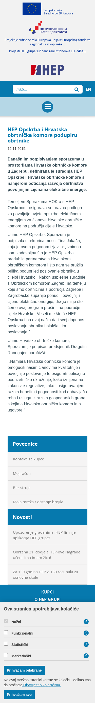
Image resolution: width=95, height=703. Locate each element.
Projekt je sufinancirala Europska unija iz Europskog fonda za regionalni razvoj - (47, 42)
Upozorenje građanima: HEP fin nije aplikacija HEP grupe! (44, 535)
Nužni (16, 622)
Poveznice (25, 443)
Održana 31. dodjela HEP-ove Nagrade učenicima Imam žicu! (46, 554)
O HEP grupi (47, 599)
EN (88, 89)
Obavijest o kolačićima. (41, 684)
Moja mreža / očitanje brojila (38, 501)
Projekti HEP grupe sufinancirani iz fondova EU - (47, 51)
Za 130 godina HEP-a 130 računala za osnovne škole (45, 574)
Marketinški (21, 656)
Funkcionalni (22, 633)
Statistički (19, 644)
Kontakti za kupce (28, 458)
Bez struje (21, 487)
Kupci (47, 592)
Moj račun (22, 473)
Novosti (22, 517)
